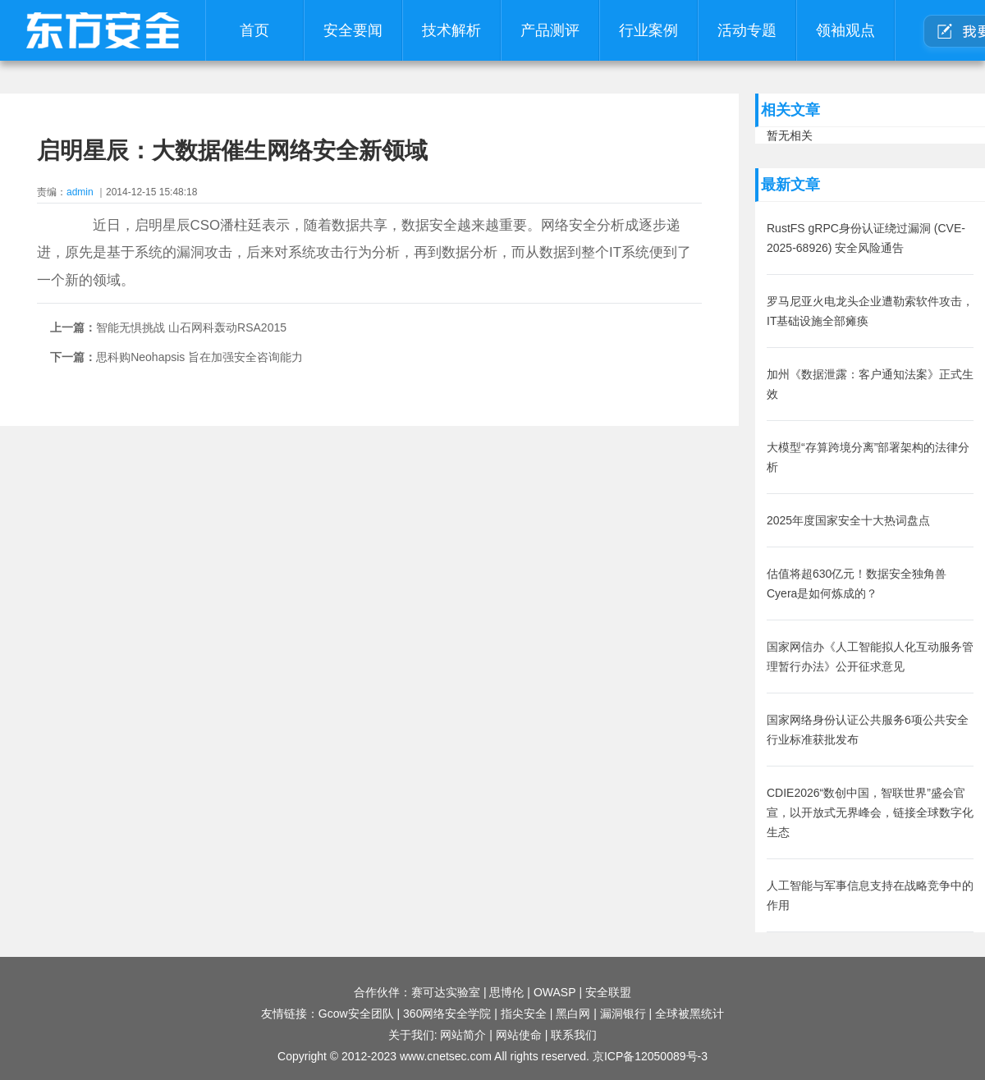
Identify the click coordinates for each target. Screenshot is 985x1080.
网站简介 (463, 1034)
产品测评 (550, 30)
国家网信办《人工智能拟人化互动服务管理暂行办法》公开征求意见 (870, 656)
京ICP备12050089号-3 (650, 1056)
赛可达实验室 (445, 992)
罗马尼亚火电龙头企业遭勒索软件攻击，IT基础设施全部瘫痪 (870, 311)
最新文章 (790, 184)
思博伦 (506, 992)
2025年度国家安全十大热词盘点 (848, 520)
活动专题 (747, 30)
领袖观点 (845, 30)
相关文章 (790, 110)
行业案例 (648, 30)
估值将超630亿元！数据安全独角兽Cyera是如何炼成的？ (856, 583)
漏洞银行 (623, 1013)
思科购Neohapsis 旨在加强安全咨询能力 (199, 357)
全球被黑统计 (689, 1013)
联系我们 (574, 1034)
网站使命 (519, 1034)
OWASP (555, 992)
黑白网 (573, 1013)
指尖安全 (524, 1013)
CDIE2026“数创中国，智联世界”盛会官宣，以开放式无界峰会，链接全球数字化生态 (870, 812)
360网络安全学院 (447, 1013)
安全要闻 (353, 30)
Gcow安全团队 (356, 1013)
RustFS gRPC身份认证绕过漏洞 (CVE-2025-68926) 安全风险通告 (866, 238)
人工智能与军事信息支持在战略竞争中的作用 (870, 895)
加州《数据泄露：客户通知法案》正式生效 (870, 384)
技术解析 (451, 30)
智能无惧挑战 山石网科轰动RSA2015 (191, 327)
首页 (254, 30)
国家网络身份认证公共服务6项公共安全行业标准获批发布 (868, 729)
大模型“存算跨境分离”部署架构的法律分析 (868, 457)
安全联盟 (608, 992)
